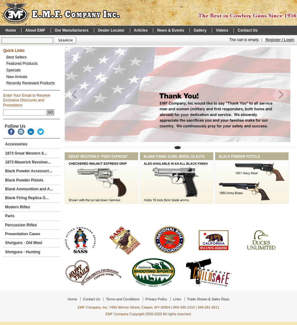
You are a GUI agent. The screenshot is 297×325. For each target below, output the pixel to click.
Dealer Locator (111, 30)
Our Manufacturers (71, 30)
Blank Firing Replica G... (31, 198)
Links (177, 299)
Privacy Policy (156, 299)
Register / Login (279, 40)
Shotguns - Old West (31, 243)
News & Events (170, 30)
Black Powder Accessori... (31, 171)
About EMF (35, 30)
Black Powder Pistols (31, 180)
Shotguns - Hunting (31, 252)
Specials (13, 70)
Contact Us (248, 30)
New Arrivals (16, 77)
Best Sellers (16, 57)
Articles (141, 30)
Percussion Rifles (31, 225)
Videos (222, 30)
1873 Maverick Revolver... (28, 162)
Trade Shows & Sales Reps (208, 299)
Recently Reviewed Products (30, 83)
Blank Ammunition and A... (31, 189)
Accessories (31, 144)
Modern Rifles (31, 207)
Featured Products (22, 63)
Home (10, 30)
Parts (31, 216)
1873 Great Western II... (31, 153)
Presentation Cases (31, 234)
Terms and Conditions (122, 299)
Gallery (200, 30)
